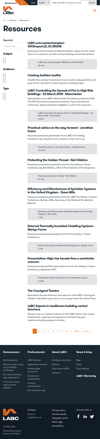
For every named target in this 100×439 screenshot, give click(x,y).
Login (33, 3)
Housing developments (34, 384)
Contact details (59, 414)
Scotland (56, 373)
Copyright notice (60, 418)
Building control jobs (61, 360)
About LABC (59, 352)
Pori (95, 10)
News (7, 11)
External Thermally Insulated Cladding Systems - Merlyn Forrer (61, 228)
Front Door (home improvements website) (11, 385)
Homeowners (11, 352)
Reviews (55, 364)
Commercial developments (34, 377)
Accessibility (57, 426)
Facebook (78, 416)
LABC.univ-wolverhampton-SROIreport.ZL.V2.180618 (46, 45)
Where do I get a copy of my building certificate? (13, 367)
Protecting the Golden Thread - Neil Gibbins (58, 160)
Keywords (8, 40)
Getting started (10, 360)
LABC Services (34, 360)
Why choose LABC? (61, 368)
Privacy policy (58, 410)
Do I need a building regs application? (12, 376)
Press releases (82, 368)
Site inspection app (36, 390)
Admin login (57, 422)
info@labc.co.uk (35, 417)
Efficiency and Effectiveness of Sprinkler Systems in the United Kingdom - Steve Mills (62, 191)
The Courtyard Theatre (43, 291)
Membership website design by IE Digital (12, 432)
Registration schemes (37, 364)
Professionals (36, 352)
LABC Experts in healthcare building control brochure (57, 308)
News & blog (84, 352)
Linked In (85, 416)
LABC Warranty (86, 376)
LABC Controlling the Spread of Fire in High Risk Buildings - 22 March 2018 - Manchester (60, 92)
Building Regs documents (34, 370)
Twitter (92, 416)
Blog (78, 360)
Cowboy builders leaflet (44, 75)
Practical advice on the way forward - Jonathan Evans (60, 129)
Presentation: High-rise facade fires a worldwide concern (61, 260)
